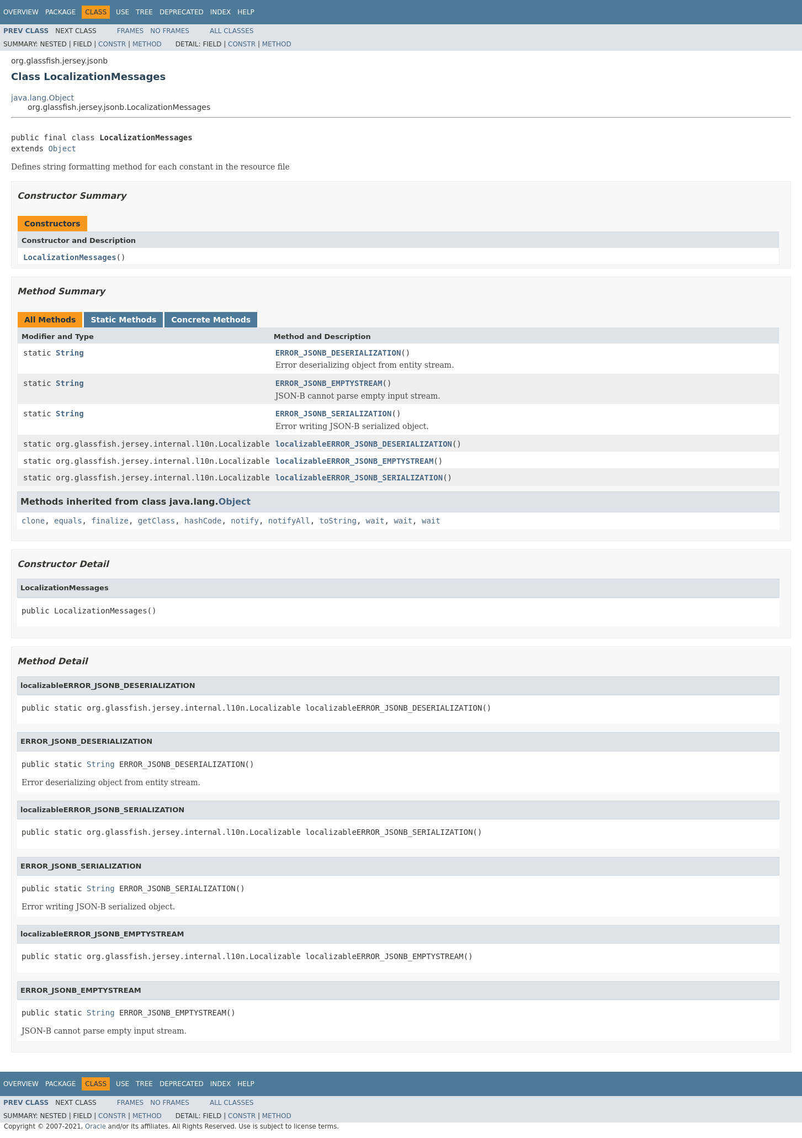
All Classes (231, 31)
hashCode (202, 520)
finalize (109, 520)
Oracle (95, 1126)
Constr (112, 44)
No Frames (169, 31)
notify (245, 520)
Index (220, 12)
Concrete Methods (211, 319)
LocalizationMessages (69, 257)
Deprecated (182, 12)
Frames (130, 31)
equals (68, 520)
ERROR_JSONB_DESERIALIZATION (338, 352)
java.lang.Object (42, 97)
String (70, 352)
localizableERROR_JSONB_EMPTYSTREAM (354, 461)
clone (33, 520)
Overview (21, 12)
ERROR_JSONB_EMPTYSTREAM (329, 383)
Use (122, 12)
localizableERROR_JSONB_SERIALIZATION (359, 477)
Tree (144, 12)
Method (147, 44)
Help (245, 12)
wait (375, 520)
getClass (156, 520)
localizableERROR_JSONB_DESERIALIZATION (363, 444)
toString (338, 520)
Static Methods (123, 319)
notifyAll (289, 520)
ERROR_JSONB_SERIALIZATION (333, 413)
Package (60, 12)
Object (62, 148)
